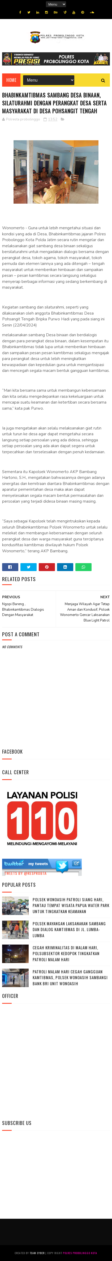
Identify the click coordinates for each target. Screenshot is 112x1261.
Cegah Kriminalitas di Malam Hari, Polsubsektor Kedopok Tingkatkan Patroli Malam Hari (66, 953)
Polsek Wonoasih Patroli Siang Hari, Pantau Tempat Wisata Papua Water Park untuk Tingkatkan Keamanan (71, 905)
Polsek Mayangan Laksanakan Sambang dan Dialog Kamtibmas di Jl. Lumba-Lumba (69, 929)
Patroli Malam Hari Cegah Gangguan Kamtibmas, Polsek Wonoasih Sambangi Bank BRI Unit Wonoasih (70, 977)
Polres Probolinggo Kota (80, 1253)
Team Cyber (37, 1253)
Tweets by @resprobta (25, 873)
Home (11, 80)
